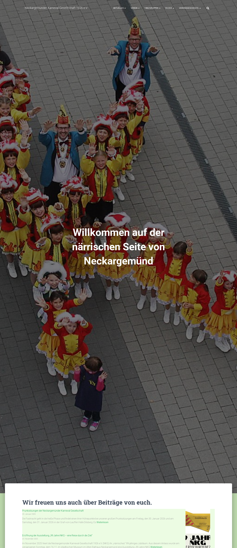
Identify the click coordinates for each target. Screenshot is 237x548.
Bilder (169, 8)
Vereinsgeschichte (190, 8)
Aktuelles (119, 8)
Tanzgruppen (152, 8)
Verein (135, 8)
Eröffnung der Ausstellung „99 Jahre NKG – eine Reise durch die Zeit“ (57, 535)
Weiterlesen (102, 522)
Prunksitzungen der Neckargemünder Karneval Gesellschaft (53, 510)
